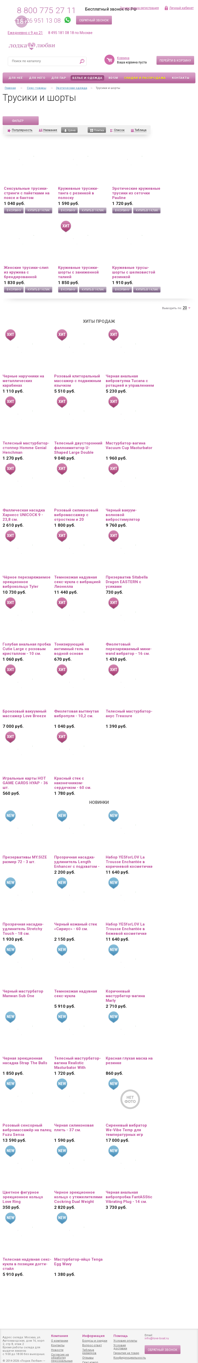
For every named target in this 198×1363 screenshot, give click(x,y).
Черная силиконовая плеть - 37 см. (74, 1127)
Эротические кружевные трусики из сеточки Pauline (136, 193)
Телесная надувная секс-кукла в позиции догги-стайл (27, 1264)
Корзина (123, 58)
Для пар (58, 78)
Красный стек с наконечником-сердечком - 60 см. (72, 783)
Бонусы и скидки (94, 1340)
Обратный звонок (94, 20)
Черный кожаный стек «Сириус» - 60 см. (75, 926)
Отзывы (88, 1357)
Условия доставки (120, 1347)
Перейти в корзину (175, 60)
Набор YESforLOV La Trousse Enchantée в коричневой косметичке (129, 862)
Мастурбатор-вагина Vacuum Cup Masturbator (129, 445)
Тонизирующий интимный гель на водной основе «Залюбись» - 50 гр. (73, 649)
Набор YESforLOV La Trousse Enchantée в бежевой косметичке (126, 929)
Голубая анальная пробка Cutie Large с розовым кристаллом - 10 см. (27, 649)
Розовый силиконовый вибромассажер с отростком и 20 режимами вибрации (76, 515)
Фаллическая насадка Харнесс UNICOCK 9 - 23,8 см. (24, 515)
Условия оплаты (125, 1340)
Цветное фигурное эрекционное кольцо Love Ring (23, 1197)
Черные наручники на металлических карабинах (23, 381)
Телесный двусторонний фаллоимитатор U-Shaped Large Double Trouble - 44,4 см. (78, 448)
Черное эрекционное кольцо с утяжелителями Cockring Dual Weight (78, 1197)
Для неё (16, 78)
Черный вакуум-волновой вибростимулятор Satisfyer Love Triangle (127, 515)
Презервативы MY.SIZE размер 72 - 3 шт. (25, 859)
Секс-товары (36, 88)
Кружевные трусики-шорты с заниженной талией (78, 272)
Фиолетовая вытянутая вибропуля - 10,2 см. (76, 713)
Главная (10, 88)
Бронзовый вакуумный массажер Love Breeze (24, 713)
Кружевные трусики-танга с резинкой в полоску (78, 193)
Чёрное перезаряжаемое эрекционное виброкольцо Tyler (27, 582)
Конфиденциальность (129, 1357)
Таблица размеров (89, 1351)
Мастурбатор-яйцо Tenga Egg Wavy (78, 1261)
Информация (93, 1336)
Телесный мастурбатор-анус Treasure (129, 713)
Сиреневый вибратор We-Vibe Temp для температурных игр (126, 1130)
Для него (37, 78)
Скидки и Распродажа (145, 78)
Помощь (120, 1336)
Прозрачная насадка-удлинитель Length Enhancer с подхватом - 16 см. (77, 862)
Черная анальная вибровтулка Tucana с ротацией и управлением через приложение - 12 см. (130, 381)
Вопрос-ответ (92, 1345)
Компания (59, 1336)
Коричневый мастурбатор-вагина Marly (125, 996)
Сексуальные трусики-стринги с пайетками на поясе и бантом (27, 193)
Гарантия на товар (126, 1353)
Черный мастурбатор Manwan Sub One (23, 993)
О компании (59, 1340)
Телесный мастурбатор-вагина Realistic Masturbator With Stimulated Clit (77, 1063)
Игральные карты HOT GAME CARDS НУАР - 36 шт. (25, 783)
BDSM (113, 78)
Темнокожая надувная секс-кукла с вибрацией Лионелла (77, 582)
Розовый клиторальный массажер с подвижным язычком (77, 381)
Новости (57, 1350)
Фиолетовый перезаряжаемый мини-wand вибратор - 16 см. (129, 649)
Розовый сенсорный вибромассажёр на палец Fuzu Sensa (27, 1130)
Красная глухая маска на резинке (129, 1060)
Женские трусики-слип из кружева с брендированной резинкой (26, 272)
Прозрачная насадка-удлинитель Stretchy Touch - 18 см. (23, 929)
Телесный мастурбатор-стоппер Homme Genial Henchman (26, 448)
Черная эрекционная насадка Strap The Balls (25, 1060)
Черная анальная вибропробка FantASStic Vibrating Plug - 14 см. (129, 1197)
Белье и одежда (87, 78)
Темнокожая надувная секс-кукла (75, 993)
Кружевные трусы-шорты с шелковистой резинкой (133, 272)
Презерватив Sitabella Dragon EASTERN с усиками (127, 582)
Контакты (180, 78)
